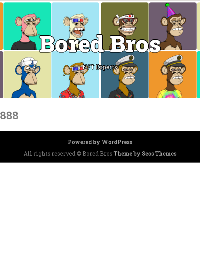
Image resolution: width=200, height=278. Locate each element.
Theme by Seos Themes (145, 153)
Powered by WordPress (100, 142)
